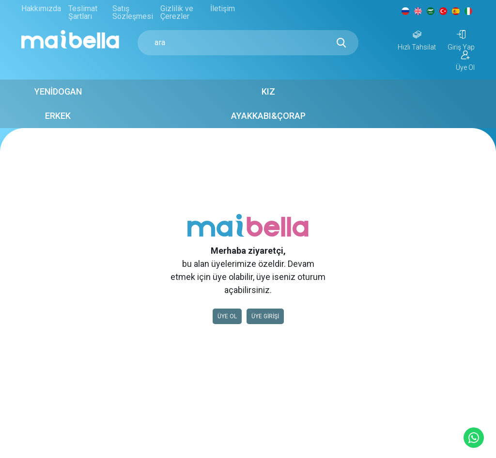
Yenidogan (131, 96)
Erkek (286, 96)
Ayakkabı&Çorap (364, 96)
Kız (209, 96)
